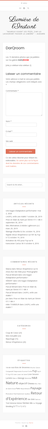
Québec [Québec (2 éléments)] (27, 394)
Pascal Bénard (12, 275)
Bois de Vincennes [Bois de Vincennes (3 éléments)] (22, 367)
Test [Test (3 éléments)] (7, 403)
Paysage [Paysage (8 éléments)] (35, 388)
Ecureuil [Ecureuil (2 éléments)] (25, 371)
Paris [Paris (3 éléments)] (18, 388)
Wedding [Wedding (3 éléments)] (9, 406)
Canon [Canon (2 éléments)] (38, 367)
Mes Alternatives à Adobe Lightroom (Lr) (23, 225)
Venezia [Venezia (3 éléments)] (13, 403)
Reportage (10, 339)
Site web (9, 141)
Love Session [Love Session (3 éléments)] (33, 374)
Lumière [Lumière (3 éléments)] (9, 378)
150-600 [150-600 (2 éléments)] (8, 367)
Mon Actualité (11, 336)
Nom (9, 121)
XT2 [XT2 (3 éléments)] (24, 406)
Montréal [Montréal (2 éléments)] (28, 378)
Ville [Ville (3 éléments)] (31, 403)
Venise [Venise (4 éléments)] (26, 403)
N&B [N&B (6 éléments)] (34, 378)
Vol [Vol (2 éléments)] (34, 403)
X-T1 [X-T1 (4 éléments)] (15, 406)
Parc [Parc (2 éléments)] (36, 384)
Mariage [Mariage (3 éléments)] (21, 378)
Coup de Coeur (12, 333)
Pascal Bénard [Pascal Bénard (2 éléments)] (25, 389)
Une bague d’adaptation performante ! (21, 210)
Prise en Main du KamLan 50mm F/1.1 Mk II (24, 219)
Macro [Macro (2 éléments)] (15, 378)
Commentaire (12, 91)
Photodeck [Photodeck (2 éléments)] (9, 394)
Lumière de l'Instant (24, 23)
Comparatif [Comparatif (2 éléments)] (9, 371)
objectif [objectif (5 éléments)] (23, 383)
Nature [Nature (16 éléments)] (12, 382)
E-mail (9, 131)
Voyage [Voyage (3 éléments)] (39, 403)
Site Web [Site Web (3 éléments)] (31, 399)
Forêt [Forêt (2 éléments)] (30, 371)
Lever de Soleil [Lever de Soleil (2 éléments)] (22, 374)
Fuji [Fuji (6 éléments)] (34, 371)
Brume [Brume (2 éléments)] (32, 367)
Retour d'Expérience (14, 342)
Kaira (31, 423)
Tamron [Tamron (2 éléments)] (37, 399)
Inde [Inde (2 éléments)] (15, 374)
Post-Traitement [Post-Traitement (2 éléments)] (19, 394)
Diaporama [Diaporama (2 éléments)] (18, 371)
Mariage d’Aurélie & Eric (15, 231)
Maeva (8, 269)
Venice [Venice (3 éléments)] (19, 403)
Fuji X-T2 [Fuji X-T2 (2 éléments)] (10, 374)
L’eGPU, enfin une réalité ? (16, 216)
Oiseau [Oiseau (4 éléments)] (31, 383)
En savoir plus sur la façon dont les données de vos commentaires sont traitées (22, 163)
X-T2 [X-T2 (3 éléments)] (20, 406)
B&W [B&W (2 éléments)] (13, 367)
